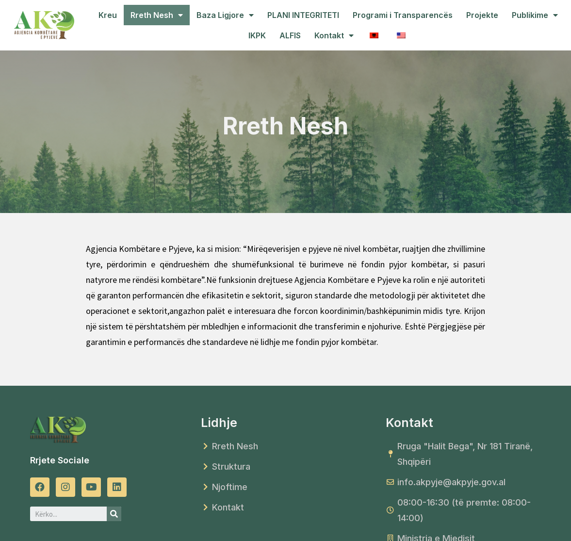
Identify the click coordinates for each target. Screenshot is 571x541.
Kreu (107, 15)
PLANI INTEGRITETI (303, 15)
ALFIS (290, 35)
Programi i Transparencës (403, 15)
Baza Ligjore (225, 15)
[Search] (114, 514)
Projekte (482, 15)
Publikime (535, 15)
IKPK (257, 35)
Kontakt (334, 35)
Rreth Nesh (157, 15)
